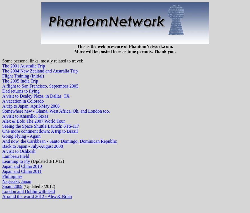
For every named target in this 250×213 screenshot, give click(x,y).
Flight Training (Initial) (23, 76)
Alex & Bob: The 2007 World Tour (33, 121)
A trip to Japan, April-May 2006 (30, 106)
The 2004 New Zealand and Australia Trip (40, 71)
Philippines (12, 176)
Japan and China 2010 (22, 166)
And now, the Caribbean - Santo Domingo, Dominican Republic (59, 141)
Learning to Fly (16, 161)
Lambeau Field (15, 156)
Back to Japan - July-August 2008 (32, 146)
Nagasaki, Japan (16, 181)
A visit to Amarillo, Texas (25, 116)
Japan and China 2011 (22, 171)
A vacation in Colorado (23, 101)
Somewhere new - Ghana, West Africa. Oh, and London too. (56, 111)
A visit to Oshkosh (18, 151)
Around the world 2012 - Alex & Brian (37, 196)
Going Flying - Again (21, 136)
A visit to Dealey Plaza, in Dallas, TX (36, 96)
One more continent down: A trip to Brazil (40, 131)
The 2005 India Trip (20, 81)
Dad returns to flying (21, 91)
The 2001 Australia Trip (23, 66)
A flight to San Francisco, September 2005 (40, 86)
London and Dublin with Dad (28, 191)
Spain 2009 (12, 186)
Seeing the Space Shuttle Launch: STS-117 (40, 126)
